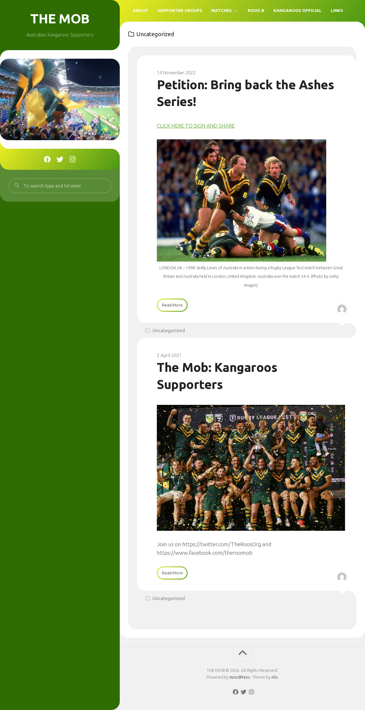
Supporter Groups (179, 10)
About (140, 10)
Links (337, 10)
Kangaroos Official (297, 10)
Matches (221, 10)
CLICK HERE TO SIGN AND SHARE (196, 126)
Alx (274, 676)
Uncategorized (169, 330)
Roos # (256, 10)
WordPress (240, 676)
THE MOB (60, 18)
